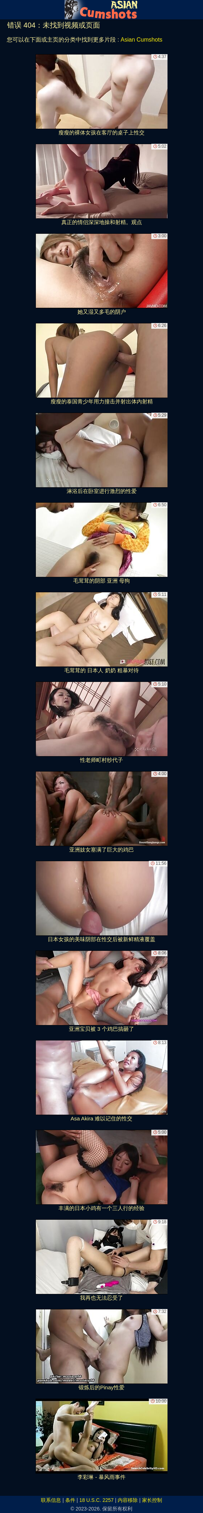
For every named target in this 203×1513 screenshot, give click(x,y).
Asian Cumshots (141, 40)
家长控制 (152, 1500)
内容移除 (128, 1500)
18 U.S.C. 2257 (96, 1500)
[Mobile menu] (6, 9)
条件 (70, 1500)
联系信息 (51, 1500)
